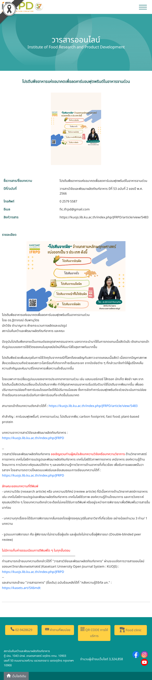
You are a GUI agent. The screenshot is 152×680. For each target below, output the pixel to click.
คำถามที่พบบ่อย (57, 629)
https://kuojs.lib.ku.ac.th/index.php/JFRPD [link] (33, 438)
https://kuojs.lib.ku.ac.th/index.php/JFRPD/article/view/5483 (104, 217)
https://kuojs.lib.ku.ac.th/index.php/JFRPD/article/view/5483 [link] (93, 406)
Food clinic (131, 630)
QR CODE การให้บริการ (94, 632)
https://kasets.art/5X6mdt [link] (21, 588)
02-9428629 (21, 629)
